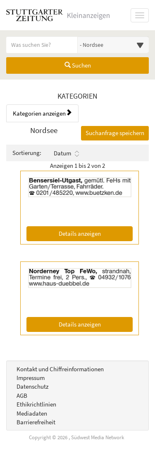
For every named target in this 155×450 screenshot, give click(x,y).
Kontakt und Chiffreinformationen (60, 369)
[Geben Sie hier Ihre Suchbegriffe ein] (42, 44)
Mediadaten (32, 413)
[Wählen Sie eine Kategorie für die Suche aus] (113, 44)
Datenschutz (32, 386)
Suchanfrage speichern (115, 133)
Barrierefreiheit (36, 422)
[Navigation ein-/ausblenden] (140, 15)
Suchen (77, 65)
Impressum (31, 378)
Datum (66, 153)
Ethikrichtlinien (36, 404)
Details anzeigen (96, 233)
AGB (22, 395)
